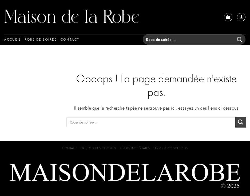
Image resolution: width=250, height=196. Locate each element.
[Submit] (239, 39)
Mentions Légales (135, 148)
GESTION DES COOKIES (98, 148)
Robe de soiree (41, 39)
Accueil (12, 39)
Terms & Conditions (170, 148)
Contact (70, 39)
